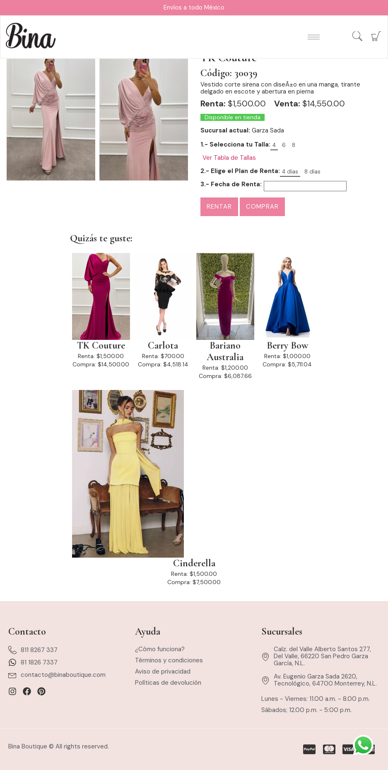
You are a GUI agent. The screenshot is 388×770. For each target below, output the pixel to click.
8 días (312, 171)
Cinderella (194, 563)
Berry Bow (287, 345)
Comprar (262, 206)
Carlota (163, 345)
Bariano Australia (225, 351)
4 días (290, 171)
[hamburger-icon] (313, 37)
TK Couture (101, 345)
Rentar (219, 206)
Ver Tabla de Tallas (229, 157)
